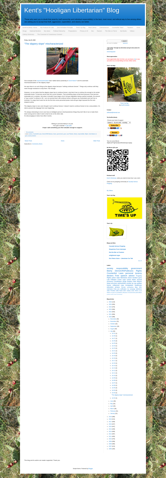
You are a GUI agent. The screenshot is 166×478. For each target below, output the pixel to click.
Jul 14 (114, 365)
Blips (136, 287)
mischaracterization (43, 80)
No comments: (30, 132)
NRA (140, 287)
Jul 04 (114, 390)
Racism (99, 31)
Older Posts (96, 141)
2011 (110, 436)
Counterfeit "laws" (118, 27)
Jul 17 (114, 360)
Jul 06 (114, 385)
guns (65, 134)
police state (116, 278)
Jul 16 (114, 363)
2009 (110, 441)
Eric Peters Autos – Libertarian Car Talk (121, 258)
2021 (110, 314)
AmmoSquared (111, 51)
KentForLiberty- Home (30, 27)
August (112, 329)
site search (109, 43)
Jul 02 (114, 398)
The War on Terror (111, 31)
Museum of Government (129, 292)
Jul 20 (114, 353)
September (113, 326)
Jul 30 (114, 336)
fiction (121, 290)
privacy (117, 287)
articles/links (122, 283)
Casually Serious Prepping (117, 246)
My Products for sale (47, 27)
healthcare (138, 285)
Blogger (90, 468)
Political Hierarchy (59, 31)
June (111, 401)
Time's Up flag (80, 27)
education (110, 287)
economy (110, 281)
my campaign (131, 289)
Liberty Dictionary (28, 34)
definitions (139, 289)
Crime (120, 279)
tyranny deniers (32, 135)
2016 (110, 424)
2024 (110, 307)
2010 (110, 439)
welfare (139, 283)
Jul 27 (114, 338)
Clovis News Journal (134, 279)
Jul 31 (114, 333)
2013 (110, 431)
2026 (110, 302)
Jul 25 (114, 343)
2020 (110, 316)
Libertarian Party (112, 289)
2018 (110, 419)
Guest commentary (118, 294)
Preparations (72, 31)
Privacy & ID (84, 31)
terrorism (114, 283)
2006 (110, 449)
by (114, 43)
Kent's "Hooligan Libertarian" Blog (71, 10)
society (110, 268)
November (113, 321)
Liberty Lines (130, 290)
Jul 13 (114, 368)
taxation (135, 278)
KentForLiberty (125, 105)
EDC (124, 290)
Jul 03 (114, 393)
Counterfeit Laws (37, 134)
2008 (110, 444)
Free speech (121, 276)
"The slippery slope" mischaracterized (43, 43)
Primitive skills (115, 290)
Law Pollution (70, 134)
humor (109, 285)
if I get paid (68, 125)
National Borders (35, 31)
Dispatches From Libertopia (117, 249)
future (54, 134)
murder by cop (131, 283)
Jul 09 (114, 378)
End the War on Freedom (116, 252)
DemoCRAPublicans (47, 134)
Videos (132, 31)
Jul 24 (114, 346)
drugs (124, 281)
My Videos (110, 190)
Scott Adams (72, 80)
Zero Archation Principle (65, 27)
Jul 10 (114, 375)
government (60, 134)
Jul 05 (114, 388)
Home (62, 141)
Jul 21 (114, 351)
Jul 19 (114, 355)
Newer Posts (28, 141)
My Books (123, 31)
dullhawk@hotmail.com (113, 112)
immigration (129, 285)
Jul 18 (114, 358)
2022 (110, 311)
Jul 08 (114, 380)
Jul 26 (114, 341)
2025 (110, 304)
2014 (110, 429)
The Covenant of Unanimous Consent (49, 34)
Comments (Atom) (37, 144)
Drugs (25, 31)
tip (135, 59)
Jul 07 (114, 383)
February (113, 411)
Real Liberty (92, 27)
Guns (138, 27)
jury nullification (122, 289)
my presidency (119, 292)
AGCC (137, 290)
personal (129, 273)
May (111, 403)
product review (110, 294)
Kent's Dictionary (111, 178)
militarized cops (118, 285)
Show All (140, 260)
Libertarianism (104, 27)
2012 (110, 434)
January (112, 413)
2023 (110, 309)
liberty (75, 134)
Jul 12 (114, 370)
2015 (110, 426)
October (112, 324)
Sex (92, 31)
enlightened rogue (114, 255)
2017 (110, 421)
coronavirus (130, 287)
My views (47, 31)
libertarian (123, 278)
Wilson (140, 292)
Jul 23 (114, 348)
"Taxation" (130, 27)
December (113, 319)
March (112, 408)
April (111, 406)
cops (124, 279)
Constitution (118, 281)
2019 (110, 416)
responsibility (81, 134)
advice (30, 134)
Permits (123, 287)
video (108, 290)
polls (137, 292)
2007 (110, 446)
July (111, 331)
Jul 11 (114, 373)
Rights (86, 134)
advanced (125, 43)
